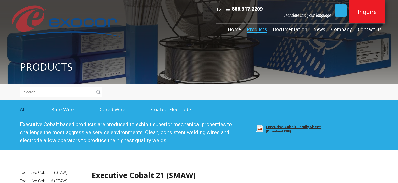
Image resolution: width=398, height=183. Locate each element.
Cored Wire (112, 109)
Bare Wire (62, 109)
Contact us (370, 29)
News (319, 29)
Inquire (367, 12)
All (22, 109)
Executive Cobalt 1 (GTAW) (43, 172)
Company (341, 29)
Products (257, 29)
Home (234, 29)
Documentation (290, 29)
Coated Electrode (171, 109)
